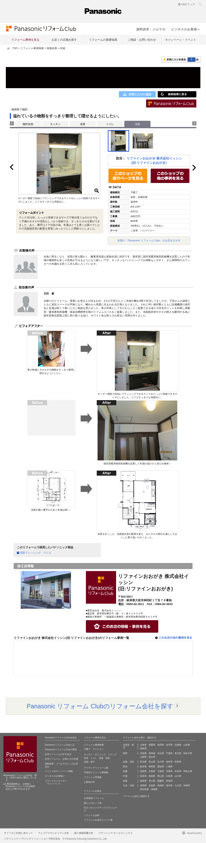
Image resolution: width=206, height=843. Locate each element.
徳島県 (143, 781)
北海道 (143, 745)
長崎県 (160, 785)
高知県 (169, 781)
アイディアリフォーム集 (96, 768)
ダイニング (100, 754)
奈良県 (178, 771)
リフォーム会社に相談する (136, 796)
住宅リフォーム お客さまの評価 (61, 759)
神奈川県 (187, 753)
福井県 (169, 761)
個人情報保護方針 (83, 833)
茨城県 (143, 753)
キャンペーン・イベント (180, 39)
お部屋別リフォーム (94, 798)
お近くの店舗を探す (64, 39)
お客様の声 (89, 782)
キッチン (55, 124)
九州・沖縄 (128, 785)
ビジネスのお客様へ (185, 29)
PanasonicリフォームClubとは (60, 745)
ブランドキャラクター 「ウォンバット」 (56, 782)
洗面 (101, 758)
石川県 (160, 761)
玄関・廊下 (89, 762)
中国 (125, 776)
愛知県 (160, 766)
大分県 (178, 785)
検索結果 (52, 48)
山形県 (186, 745)
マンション (98, 749)
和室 (107, 758)
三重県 (169, 766)
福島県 (143, 748)
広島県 (169, 776)
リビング (112, 754)
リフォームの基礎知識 (103, 39)
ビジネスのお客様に (55, 776)
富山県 (152, 761)
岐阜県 (143, 766)
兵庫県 (169, 771)
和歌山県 (187, 771)
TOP (14, 48)
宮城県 (178, 745)
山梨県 (143, 757)
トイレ (110, 124)
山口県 (178, 776)
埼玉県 (160, 753)
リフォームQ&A (91, 815)
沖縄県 (154, 789)
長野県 (178, 761)
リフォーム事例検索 (32, 48)
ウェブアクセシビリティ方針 (53, 833)
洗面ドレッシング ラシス (35, 552)
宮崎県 (186, 785)
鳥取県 (143, 776)
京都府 (152, 771)
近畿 (125, 771)
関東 (125, 753)
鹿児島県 (144, 789)
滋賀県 (143, 771)
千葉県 (169, 753)
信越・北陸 (128, 761)
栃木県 (152, 757)
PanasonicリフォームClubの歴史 (61, 749)
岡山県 (160, 776)
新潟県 (143, 761)
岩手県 (169, 745)
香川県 (152, 781)
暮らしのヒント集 (93, 803)
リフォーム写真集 (93, 777)
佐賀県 (152, 785)
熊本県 (169, 785)
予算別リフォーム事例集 (96, 772)
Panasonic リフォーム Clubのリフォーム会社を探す (100, 706)
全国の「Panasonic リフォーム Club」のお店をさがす (149, 240)
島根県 (152, 776)
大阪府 (160, 771)
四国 (125, 781)
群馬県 (152, 753)
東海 (125, 766)
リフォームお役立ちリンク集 (98, 820)
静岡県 (152, 766)
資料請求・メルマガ (150, 29)
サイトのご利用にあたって (18, 833)
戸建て (87, 749)
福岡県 (143, 785)
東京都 (178, 753)
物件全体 (28, 124)
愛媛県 (160, 781)
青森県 (152, 745)
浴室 (82, 124)
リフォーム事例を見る (25, 39)
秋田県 (160, 745)
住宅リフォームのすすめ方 (58, 754)
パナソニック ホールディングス (115, 833)
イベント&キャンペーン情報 (59, 771)
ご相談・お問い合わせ (142, 39)
